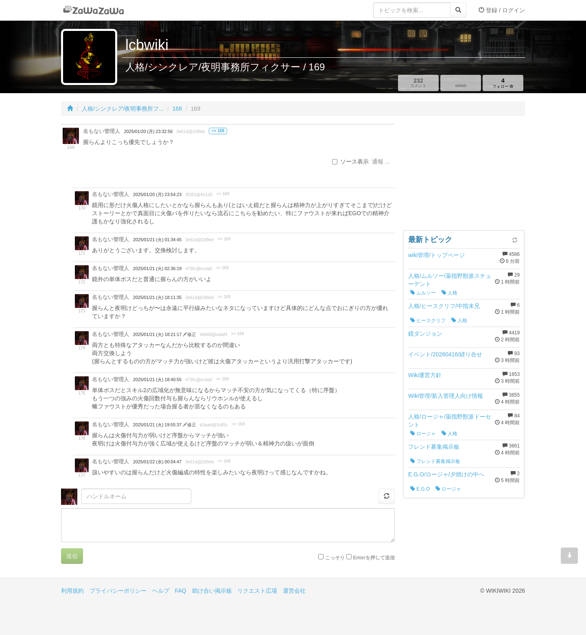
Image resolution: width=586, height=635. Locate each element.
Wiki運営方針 (425, 375)
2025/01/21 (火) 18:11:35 (157, 297)
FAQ (180, 590)
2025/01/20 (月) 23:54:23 (157, 194)
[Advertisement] (464, 175)
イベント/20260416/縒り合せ (445, 354)
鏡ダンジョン (425, 333)
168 (177, 108)
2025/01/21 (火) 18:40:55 (157, 379)
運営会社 (294, 590)
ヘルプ (160, 590)
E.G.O (420, 489)
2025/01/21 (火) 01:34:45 (157, 239)
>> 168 (218, 131)
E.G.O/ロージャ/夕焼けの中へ (446, 474)
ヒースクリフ (428, 320)
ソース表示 (350, 161)
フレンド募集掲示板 (433, 446)
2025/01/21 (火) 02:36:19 (157, 268)
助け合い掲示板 (212, 590)
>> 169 (222, 194)
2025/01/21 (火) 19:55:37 (158, 424)
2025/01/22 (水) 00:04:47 (157, 461)
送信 (72, 556)
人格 (449, 293)
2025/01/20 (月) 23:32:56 (148, 131)
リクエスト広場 (257, 590)
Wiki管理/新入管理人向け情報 (445, 396)
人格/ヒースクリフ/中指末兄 (444, 306)
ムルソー (423, 293)
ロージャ (423, 433)
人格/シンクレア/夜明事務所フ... (123, 108)
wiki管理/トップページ (436, 255)
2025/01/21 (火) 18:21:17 (158, 334)
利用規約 (72, 590)
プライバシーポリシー (118, 590)
